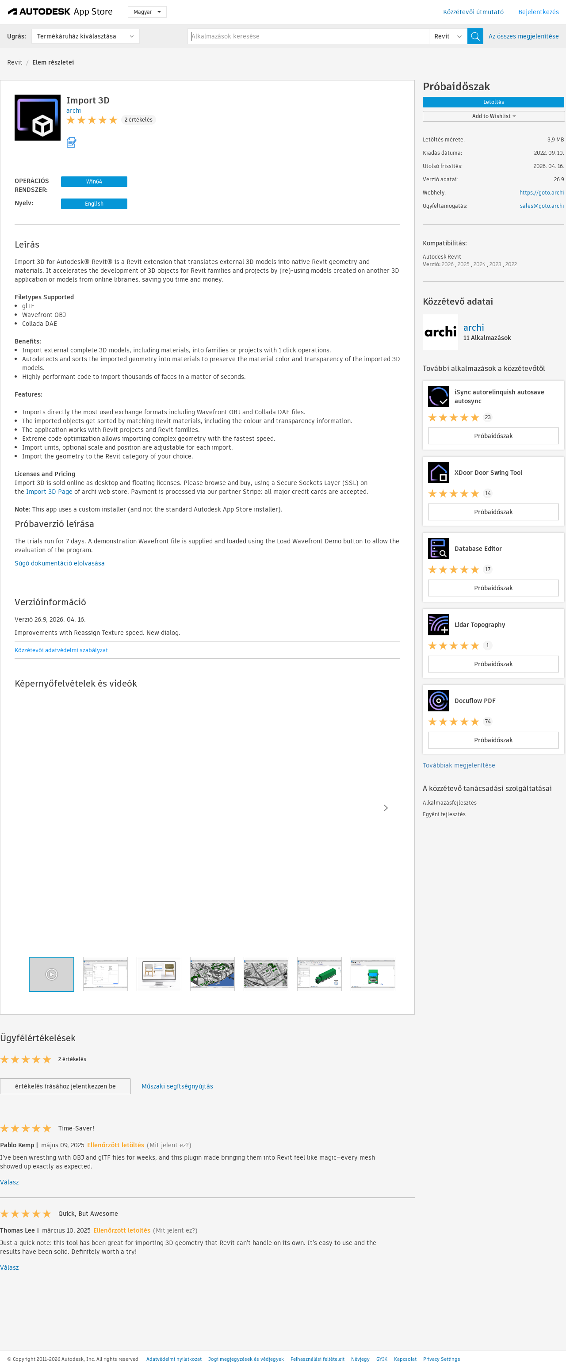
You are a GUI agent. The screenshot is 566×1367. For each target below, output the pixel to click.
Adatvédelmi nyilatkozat (174, 1359)
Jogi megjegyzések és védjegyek (246, 1359)
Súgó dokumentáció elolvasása (60, 563)
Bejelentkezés (538, 12)
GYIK (381, 1359)
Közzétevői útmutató (473, 12)
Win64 (94, 181)
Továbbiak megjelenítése (459, 765)
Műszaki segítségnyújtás (177, 1086)
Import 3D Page (49, 491)
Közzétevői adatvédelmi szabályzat (61, 650)
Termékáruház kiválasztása (76, 36)
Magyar (147, 11)
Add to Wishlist (494, 116)
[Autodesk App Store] (60, 12)
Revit (15, 62)
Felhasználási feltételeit (317, 1359)
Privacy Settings (441, 1359)
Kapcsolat (405, 1359)
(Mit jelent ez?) (169, 1145)
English (94, 203)
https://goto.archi (542, 192)
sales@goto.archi (542, 206)
